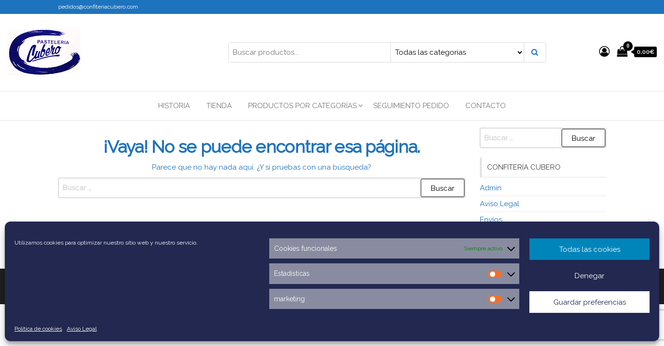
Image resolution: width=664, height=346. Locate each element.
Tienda (219, 105)
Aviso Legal (82, 328)
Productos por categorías (302, 105)
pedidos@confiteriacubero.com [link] (98, 6)
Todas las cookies (589, 249)
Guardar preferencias (589, 302)
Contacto (485, 105)
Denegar (589, 276)
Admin (490, 188)
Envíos (491, 219)
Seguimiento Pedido (411, 105)
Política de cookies (38, 328)
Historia (174, 105)
